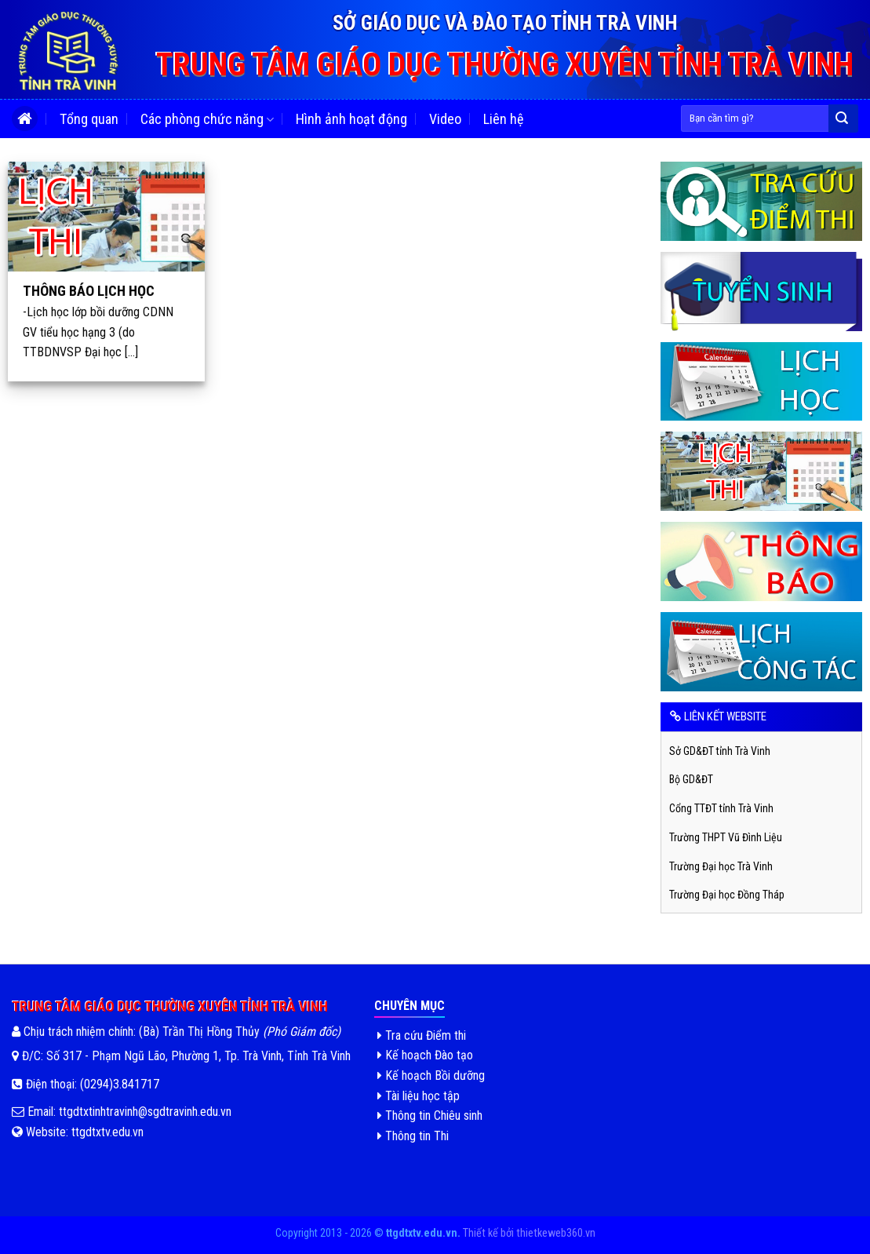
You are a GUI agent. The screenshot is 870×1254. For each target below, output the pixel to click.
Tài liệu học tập (418, 1095)
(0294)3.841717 (119, 1084)
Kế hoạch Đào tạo (425, 1055)
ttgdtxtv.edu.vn (107, 1132)
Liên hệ (503, 119)
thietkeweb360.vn (555, 1233)
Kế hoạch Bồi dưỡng (431, 1075)
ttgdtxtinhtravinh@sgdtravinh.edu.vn (143, 1111)
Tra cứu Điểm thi (421, 1035)
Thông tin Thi (413, 1135)
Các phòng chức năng (207, 119)
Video (445, 119)
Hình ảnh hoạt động (351, 119)
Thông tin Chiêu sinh (429, 1115)
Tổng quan (89, 119)
